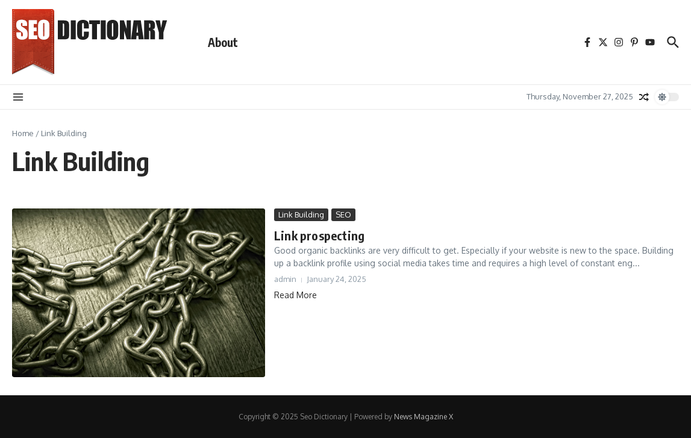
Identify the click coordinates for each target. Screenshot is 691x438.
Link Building (301, 214)
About (223, 42)
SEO (343, 214)
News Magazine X (423, 416)
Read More (295, 295)
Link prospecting (319, 235)
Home (23, 133)
